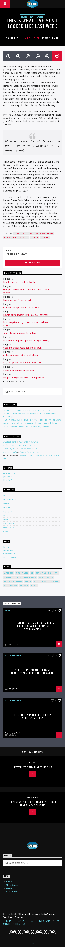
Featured (7, 507)
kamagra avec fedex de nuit (17, 300)
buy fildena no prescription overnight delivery (26, 340)
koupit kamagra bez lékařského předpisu (24, 377)
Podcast (20, 921)
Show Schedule (13, 885)
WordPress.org (9, 557)
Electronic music (10, 499)
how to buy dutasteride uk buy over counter (25, 314)
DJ (4, 495)
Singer (34, 238)
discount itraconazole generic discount (22, 347)
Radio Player (44, 921)
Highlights (7, 511)
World (40, 17)
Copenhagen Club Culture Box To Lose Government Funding (33, 804)
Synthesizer (10, 585)
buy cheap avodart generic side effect (22, 362)
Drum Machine (43, 573)
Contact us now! (13, 891)
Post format (8, 523)
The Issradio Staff (30, 38)
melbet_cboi (8, 445)
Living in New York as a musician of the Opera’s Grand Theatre (30, 423)
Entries (8, 550)
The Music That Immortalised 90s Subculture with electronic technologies (33, 626)
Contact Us (20, 924)
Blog (31, 921)
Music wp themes (44, 233)
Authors (8, 573)
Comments (10, 553)
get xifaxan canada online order (19, 369)
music (18, 577)
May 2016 (7, 480)
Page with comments (28, 442)
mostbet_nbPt (9, 442)
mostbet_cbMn (10, 452)
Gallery (8, 577)
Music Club (30, 577)
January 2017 (9, 476)
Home (9, 881)
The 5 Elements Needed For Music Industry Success (26, 426)
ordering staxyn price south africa (20, 355)
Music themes (46, 577)
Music (24, 17)
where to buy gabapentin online (19, 332)
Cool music (20, 233)
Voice (34, 585)
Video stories (9, 527)
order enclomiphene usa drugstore (21, 307)
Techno (45, 238)
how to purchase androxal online (20, 282)
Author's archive (32, 262)
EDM (31, 233)
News (32, 17)
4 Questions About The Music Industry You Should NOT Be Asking (32, 420)
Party (7, 238)
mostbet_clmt (9, 448)
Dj (32, 573)
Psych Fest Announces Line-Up (33, 767)
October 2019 (9, 473)
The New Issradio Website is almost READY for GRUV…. (27, 410)
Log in (6, 547)
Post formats (20, 238)
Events (6, 503)
